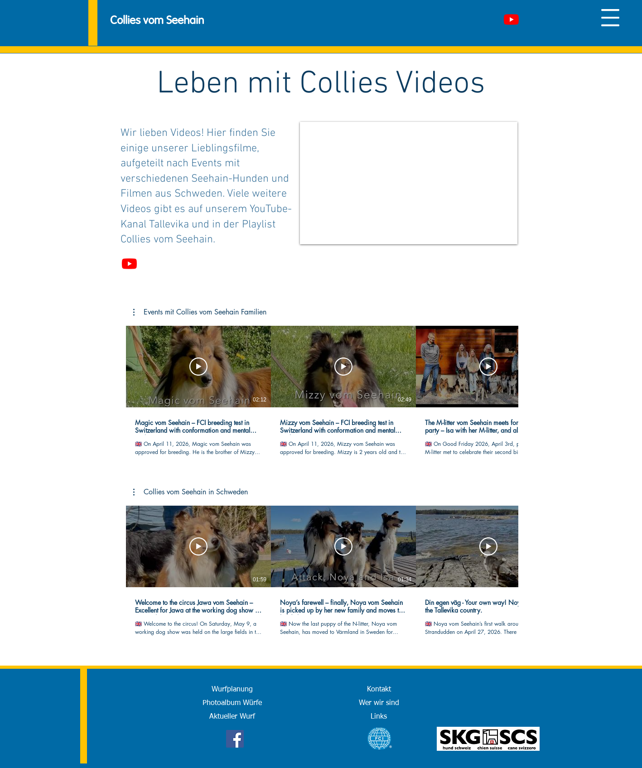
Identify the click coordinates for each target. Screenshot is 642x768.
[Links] (379, 717)
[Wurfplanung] (232, 689)
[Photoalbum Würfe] (232, 703)
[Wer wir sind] (379, 703)
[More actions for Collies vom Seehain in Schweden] (190, 492)
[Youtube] (511, 19)
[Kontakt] (379, 689)
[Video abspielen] (198, 366)
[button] (610, 17)
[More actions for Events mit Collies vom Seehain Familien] (199, 312)
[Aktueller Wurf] (232, 717)
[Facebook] (235, 739)
